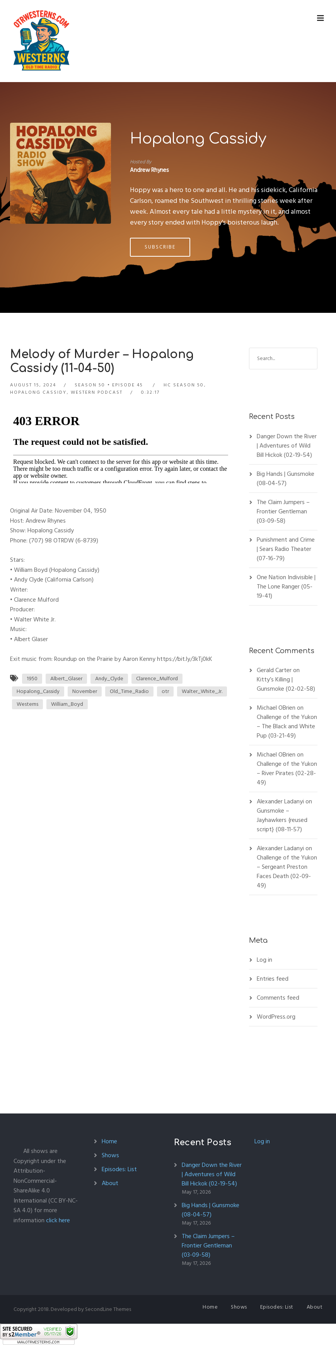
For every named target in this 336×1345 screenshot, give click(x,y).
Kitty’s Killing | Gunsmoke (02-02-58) (286, 684)
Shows (110, 1155)
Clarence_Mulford (157, 678)
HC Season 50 (184, 385)
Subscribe (160, 247)
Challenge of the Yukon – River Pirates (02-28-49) (287, 773)
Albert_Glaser (66, 678)
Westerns (27, 704)
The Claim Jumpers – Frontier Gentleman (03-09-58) (283, 511)
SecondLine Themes (108, 1309)
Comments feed (278, 998)
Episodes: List (119, 1169)
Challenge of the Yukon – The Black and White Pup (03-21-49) (287, 726)
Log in (264, 960)
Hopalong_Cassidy (38, 691)
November (84, 691)
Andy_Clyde (109, 678)
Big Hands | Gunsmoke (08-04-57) (285, 478)
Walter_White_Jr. (202, 691)
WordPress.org (276, 1017)
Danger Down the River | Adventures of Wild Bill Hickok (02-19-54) (287, 445)
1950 (32, 678)
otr (165, 691)
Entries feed (272, 979)
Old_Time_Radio (129, 691)
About (110, 1183)
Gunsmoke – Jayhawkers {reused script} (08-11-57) (282, 820)
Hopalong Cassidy (198, 139)
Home (109, 1141)
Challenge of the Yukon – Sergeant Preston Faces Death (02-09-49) (287, 871)
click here (58, 1220)
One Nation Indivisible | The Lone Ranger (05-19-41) (286, 586)
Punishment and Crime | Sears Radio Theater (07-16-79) (286, 549)
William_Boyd (67, 704)
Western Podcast (97, 392)
